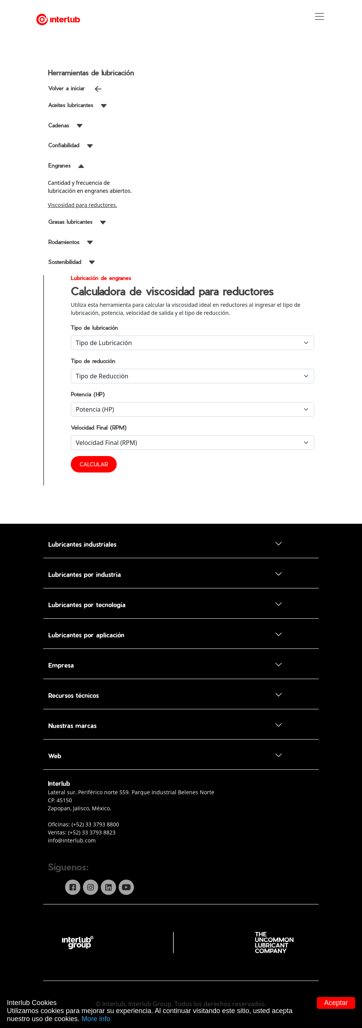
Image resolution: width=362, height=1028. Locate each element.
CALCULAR (94, 464)
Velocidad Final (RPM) (98, 427)
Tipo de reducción (93, 361)
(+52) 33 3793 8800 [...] (95, 824)
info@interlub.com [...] (72, 840)
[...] (181, 942)
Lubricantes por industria (165, 574)
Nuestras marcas (165, 725)
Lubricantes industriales (165, 544)
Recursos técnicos (165, 695)
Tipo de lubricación (94, 327)
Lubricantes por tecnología (165, 604)
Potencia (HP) (87, 394)
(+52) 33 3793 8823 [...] (92, 832)
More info (96, 1019)
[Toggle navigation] (335, 19)
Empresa (165, 665)
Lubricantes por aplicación (165, 634)
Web (165, 755)
